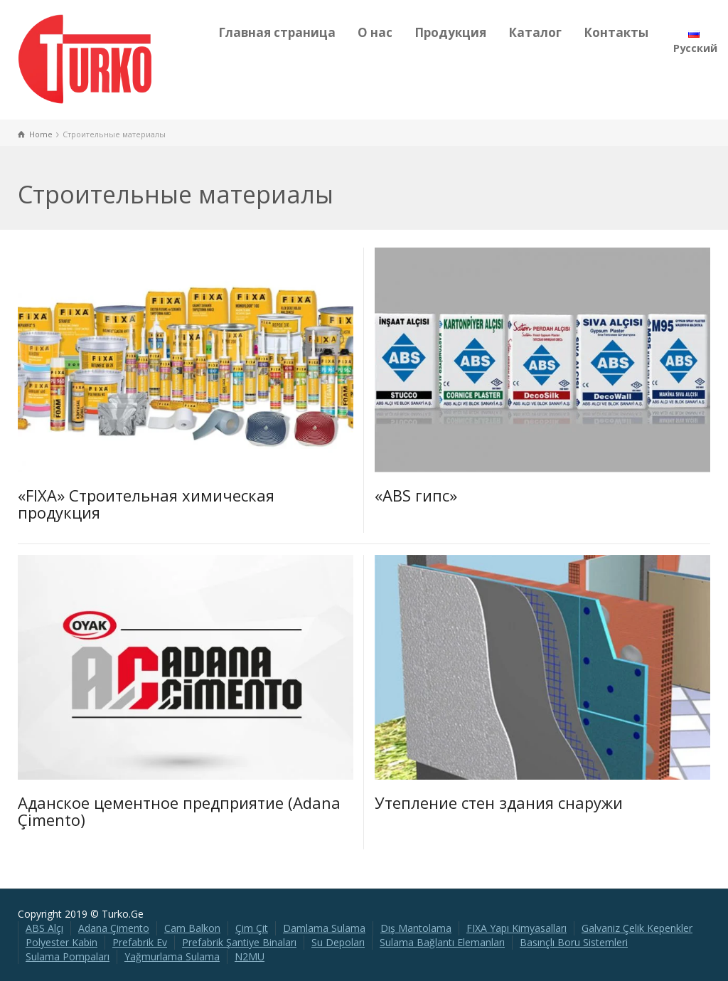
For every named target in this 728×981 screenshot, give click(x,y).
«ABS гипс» (416, 495)
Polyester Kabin (61, 942)
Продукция (450, 32)
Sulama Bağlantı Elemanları (442, 942)
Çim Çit (251, 928)
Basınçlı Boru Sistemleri (574, 942)
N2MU (249, 956)
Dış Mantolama (415, 928)
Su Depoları (338, 942)
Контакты (616, 32)
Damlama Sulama (324, 928)
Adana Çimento (113, 928)
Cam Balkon (192, 928)
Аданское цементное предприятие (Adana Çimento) (179, 811)
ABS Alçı (44, 928)
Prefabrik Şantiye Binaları (239, 942)
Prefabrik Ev (139, 942)
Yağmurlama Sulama (172, 956)
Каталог (535, 32)
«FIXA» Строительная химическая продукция (146, 503)
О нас (375, 32)
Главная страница (277, 32)
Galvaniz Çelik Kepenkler (637, 928)
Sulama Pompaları (67, 956)
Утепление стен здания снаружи (499, 802)
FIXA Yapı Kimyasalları (516, 928)
